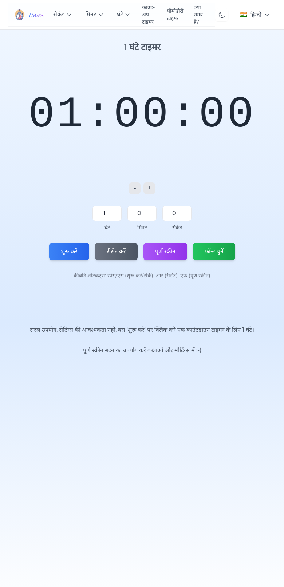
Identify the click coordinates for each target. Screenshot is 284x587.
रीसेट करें (116, 251)
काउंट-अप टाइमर (148, 14)
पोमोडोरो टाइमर (175, 14)
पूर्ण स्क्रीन (165, 251)
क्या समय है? (198, 14)
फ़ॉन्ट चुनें (214, 251)
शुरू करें (69, 251)
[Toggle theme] (221, 14)
